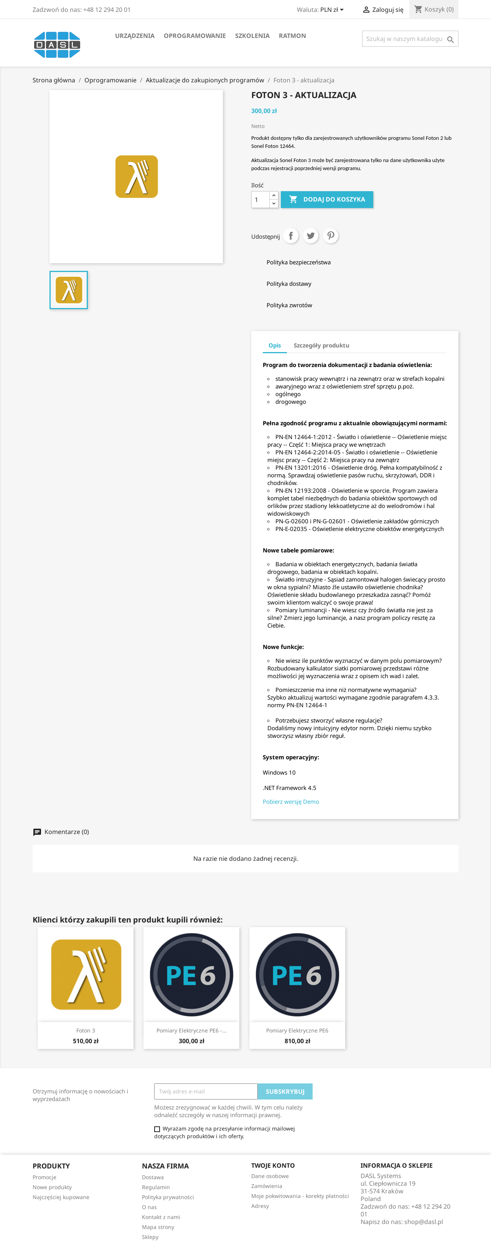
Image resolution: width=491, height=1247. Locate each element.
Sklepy (150, 1236)
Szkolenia (252, 35)
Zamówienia (266, 1186)
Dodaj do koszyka (327, 200)
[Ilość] (260, 199)
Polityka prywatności (168, 1197)
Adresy (260, 1205)
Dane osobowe (270, 1176)
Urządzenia (135, 35)
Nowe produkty (52, 1187)
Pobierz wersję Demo (291, 801)
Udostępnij (290, 235)
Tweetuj (310, 235)
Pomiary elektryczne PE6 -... (192, 1030)
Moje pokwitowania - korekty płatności (300, 1195)
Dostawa (153, 1177)
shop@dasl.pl (423, 1222)
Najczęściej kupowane (61, 1197)
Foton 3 (85, 1030)
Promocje (44, 1177)
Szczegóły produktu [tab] (321, 345)
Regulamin (156, 1187)
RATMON (292, 35)
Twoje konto (273, 1165)
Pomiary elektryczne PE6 (297, 1030)
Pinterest (330, 235)
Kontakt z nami (161, 1217)
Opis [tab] (275, 345)
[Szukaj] (410, 39)
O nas (149, 1207)
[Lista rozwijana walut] (333, 10)
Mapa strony (158, 1227)
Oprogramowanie (195, 35)
